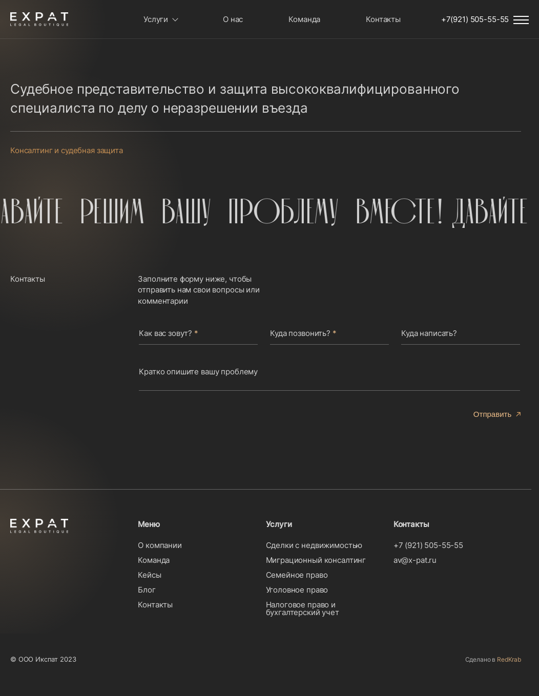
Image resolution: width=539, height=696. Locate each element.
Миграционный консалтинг (316, 560)
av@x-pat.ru (415, 560)
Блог (146, 590)
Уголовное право (297, 590)
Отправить (492, 414)
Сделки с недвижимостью (314, 545)
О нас (233, 19)
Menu (521, 20)
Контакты (383, 19)
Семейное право (297, 575)
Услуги (155, 19)
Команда (304, 19)
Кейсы (149, 575)
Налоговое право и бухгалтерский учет (302, 608)
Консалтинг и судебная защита (66, 150)
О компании (160, 545)
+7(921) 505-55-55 (475, 19)
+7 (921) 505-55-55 (428, 545)
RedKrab (509, 659)
